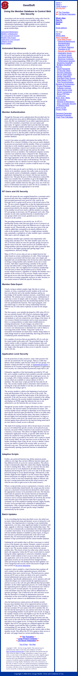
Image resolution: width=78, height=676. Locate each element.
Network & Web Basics (66, 102)
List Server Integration (27, 641)
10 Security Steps (64, 71)
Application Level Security (10, 39)
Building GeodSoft (64, 65)
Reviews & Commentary (65, 84)
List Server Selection (66, 47)
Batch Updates (6, 43)
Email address (61, 28)
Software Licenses (64, 88)
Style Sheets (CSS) (64, 80)
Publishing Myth (63, 106)
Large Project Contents (27, 639)
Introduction (61, 100)
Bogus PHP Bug (63, 94)
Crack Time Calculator (64, 117)
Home (58, 34)
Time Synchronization (65, 82)
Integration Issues (65, 53)
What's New (60, 36)
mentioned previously (40, 364)
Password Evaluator (63, 115)
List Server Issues (65, 55)
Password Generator (64, 113)
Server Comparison (64, 92)
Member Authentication (9, 34)
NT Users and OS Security (10, 36)
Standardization (64, 43)
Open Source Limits (64, 90)
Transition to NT (64, 49)
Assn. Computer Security (66, 104)
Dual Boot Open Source (66, 78)
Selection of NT (64, 45)
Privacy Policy (61, 109)
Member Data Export (8, 38)
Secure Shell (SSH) (64, 74)
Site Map (32, 644)
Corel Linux (61, 96)
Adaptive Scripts (7, 41)
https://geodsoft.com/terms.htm (15, 651)
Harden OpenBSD (64, 76)
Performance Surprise (66, 61)
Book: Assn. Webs (63, 98)
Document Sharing (65, 57)
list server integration (22, 565)
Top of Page (24, 644)
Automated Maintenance (9, 32)
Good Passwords (63, 69)
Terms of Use (61, 107)
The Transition (28, 637)
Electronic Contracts (65, 59)
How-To (59, 67)
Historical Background (66, 41)
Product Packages (64, 86)
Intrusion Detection (64, 73)
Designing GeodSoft (64, 63)
